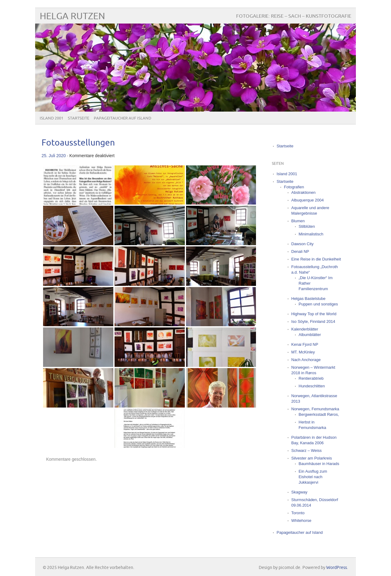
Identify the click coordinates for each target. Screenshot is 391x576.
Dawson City (302, 244)
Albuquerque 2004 (307, 200)
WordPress (336, 567)
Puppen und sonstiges (318, 304)
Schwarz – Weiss (306, 450)
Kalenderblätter (304, 329)
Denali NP (300, 251)
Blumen (298, 221)
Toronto (298, 513)
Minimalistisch (311, 234)
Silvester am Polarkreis (311, 458)
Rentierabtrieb (311, 378)
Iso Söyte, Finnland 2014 (313, 321)
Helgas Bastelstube (308, 298)
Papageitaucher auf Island (122, 118)
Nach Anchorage (306, 359)
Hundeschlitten (312, 386)
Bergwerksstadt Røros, (319, 414)
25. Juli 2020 (54, 155)
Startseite (78, 118)
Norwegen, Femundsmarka (315, 409)
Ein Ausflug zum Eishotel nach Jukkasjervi (313, 477)
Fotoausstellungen (78, 142)
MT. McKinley (303, 352)
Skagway (299, 492)
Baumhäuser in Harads (319, 463)
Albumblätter (310, 334)
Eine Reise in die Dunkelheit (316, 259)
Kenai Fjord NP (304, 344)
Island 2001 (51, 118)
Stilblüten (307, 226)
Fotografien (294, 187)
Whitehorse (301, 520)
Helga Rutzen (72, 16)
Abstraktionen (303, 192)
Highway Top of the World (314, 314)
